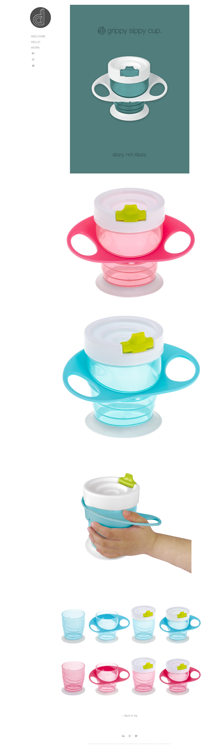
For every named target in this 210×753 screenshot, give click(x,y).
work (35, 47)
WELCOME (38, 36)
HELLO (35, 42)
